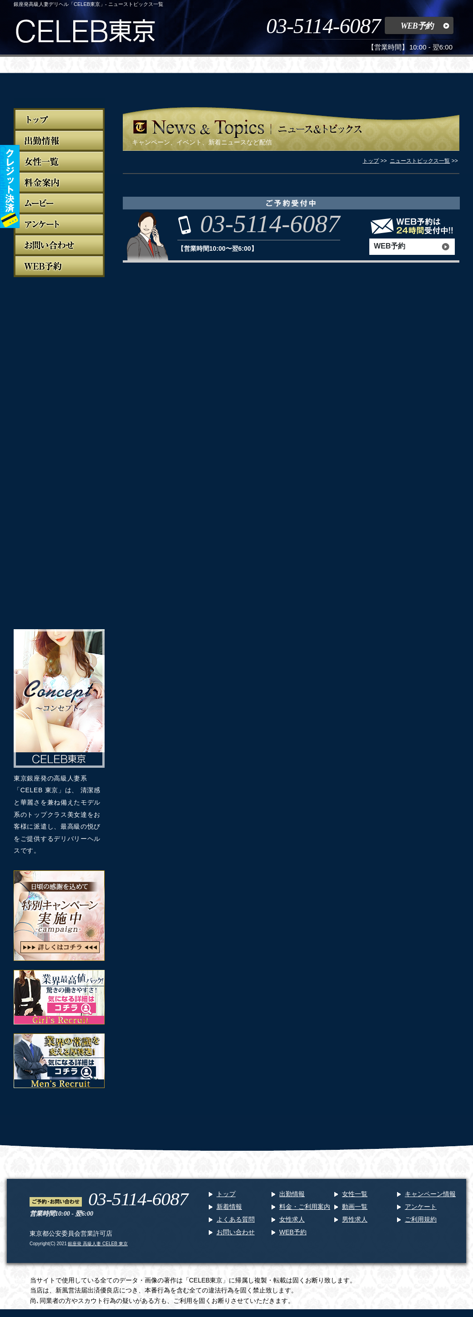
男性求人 (354, 1219)
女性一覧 (354, 1194)
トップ (226, 1194)
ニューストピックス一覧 (420, 161)
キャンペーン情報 (430, 1194)
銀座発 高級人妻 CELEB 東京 (97, 1243)
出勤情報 (292, 1194)
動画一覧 (354, 1206)
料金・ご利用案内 (304, 1206)
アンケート (421, 1206)
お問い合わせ (235, 1232)
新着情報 (229, 1206)
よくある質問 (235, 1219)
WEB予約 (417, 25)
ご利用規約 (421, 1219)
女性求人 (292, 1219)
